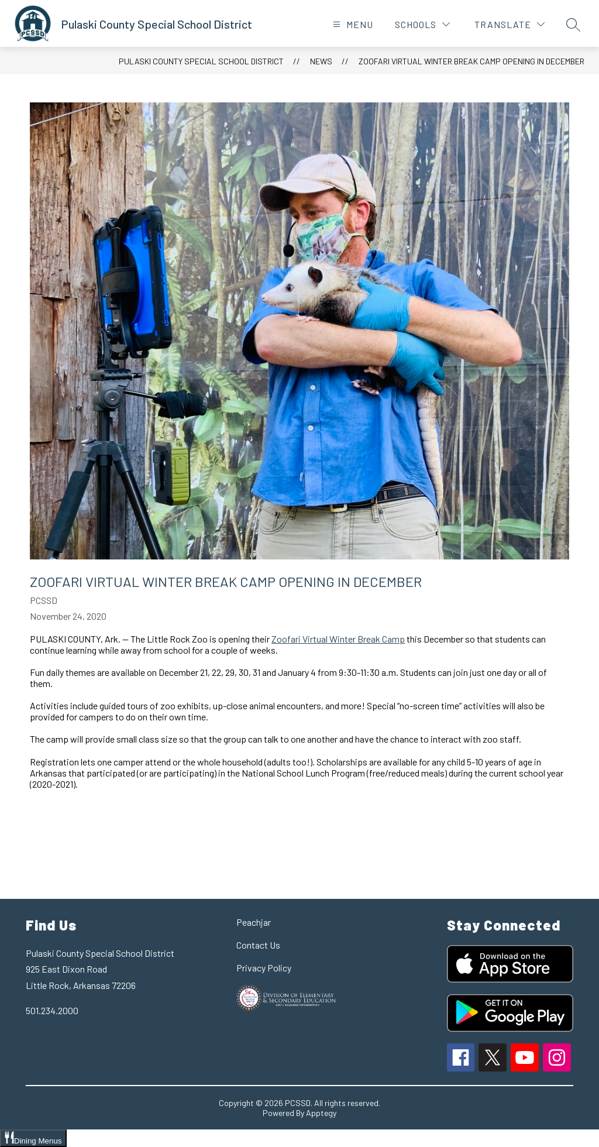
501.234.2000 (52, 1010)
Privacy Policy (263, 967)
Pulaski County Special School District (201, 61)
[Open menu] (351, 24)
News (321, 61)
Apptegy (321, 1113)
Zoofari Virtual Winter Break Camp (338, 638)
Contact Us (258, 944)
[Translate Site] (509, 24)
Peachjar (253, 922)
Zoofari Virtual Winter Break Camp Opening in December (471, 61)
